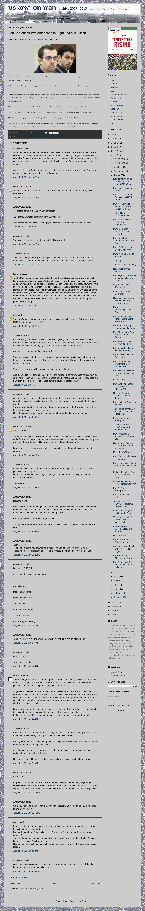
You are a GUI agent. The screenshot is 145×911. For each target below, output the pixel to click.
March (117, 589)
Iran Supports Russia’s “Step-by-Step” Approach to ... (124, 386)
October (118, 167)
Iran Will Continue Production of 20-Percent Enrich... (122, 206)
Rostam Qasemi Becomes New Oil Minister (122, 529)
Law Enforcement (119, 94)
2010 (114, 602)
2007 (114, 614)
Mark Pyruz (118, 672)
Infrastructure (117, 116)
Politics (114, 102)
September (119, 171)
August (117, 175)
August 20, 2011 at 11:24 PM (26, 625)
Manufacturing (117, 119)
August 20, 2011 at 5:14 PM (26, 385)
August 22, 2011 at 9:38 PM (26, 871)
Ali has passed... (121, 260)
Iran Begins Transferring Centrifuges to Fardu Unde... (124, 278)
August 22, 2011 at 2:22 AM (26, 851)
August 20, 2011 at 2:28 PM (26, 227)
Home (55, 883)
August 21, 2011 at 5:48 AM (26, 719)
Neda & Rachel (120, 535)
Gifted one (18, 675)
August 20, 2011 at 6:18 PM (26, 417)
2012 (114, 151)
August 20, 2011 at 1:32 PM (26, 177)
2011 (114, 155)
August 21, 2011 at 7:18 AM (26, 763)
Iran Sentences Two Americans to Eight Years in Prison (123, 319)
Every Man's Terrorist (123, 452)
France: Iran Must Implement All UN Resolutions (122, 364)
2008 (114, 610)
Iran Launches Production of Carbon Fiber (124, 240)
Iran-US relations (31, 136)
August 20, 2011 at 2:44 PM (26, 264)
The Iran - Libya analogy (124, 264)
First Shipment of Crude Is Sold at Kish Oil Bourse (124, 334)
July (116, 572)
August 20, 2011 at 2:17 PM (26, 197)
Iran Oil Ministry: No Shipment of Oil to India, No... (122, 564)
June (116, 576)
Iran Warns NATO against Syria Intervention (121, 222)
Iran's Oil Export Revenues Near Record (121, 231)
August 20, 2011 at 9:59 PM (26, 531)
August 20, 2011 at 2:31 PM (26, 244)
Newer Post (14, 883)
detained (19, 136)
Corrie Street (119, 380)
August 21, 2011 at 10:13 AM (26, 792)
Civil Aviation (117, 98)
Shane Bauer (57, 136)
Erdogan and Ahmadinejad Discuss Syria (124, 309)
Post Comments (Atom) (32, 888)
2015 (114, 139)
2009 (114, 606)
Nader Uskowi (20, 186)
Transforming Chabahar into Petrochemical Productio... (124, 411)
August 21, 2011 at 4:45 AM (26, 666)
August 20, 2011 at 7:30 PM (26, 487)
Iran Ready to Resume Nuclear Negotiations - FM (124, 373)
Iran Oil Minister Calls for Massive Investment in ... (124, 465)
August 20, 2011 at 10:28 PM (26, 555)
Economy (115, 109)
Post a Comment (19, 877)
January (118, 597)
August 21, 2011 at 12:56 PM (26, 813)
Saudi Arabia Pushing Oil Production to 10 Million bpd (123, 445)
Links (113, 123)
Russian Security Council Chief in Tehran (121, 395)
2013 (114, 147)
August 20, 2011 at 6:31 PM (26, 455)
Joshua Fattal (45, 136)
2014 (114, 143)
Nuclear (114, 87)
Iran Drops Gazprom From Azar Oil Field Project (123, 197)
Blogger (85, 901)
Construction (116, 112)
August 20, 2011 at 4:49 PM (26, 305)
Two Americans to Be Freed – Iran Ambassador (123, 519)
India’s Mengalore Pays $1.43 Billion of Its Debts (124, 474)
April (116, 585)
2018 (114, 134)
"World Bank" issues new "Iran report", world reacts (122, 427)
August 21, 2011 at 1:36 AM (26, 643)
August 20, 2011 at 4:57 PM (26, 326)
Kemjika (17, 274)
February (118, 593)
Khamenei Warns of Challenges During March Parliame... (122, 181)
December (119, 159)
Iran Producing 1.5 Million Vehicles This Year (123, 436)
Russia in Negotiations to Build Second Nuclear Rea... (123, 300)
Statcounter (113, 696)
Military (114, 84)
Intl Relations (117, 105)
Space (114, 91)
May (116, 580)
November (119, 163)
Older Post (96, 883)
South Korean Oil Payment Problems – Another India (124, 504)
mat (15, 315)
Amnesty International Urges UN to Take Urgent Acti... (123, 549)
